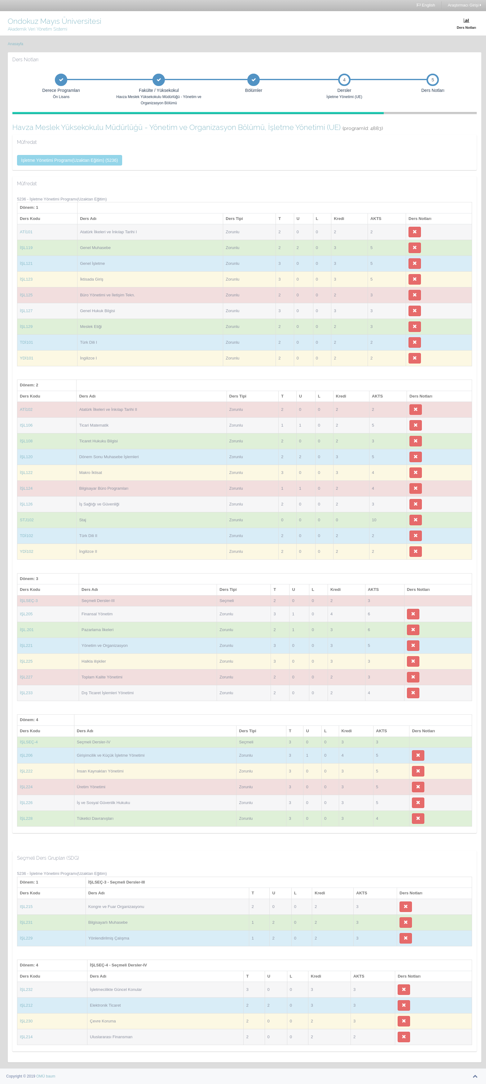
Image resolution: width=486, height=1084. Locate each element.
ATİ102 (26, 409)
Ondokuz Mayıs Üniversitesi (54, 21)
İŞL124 (26, 488)
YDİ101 (26, 358)
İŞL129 (26, 326)
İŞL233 (26, 692)
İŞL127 (26, 310)
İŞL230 (26, 1021)
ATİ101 (26, 232)
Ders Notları (466, 23)
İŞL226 (26, 802)
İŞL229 (26, 938)
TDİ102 (26, 535)
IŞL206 (26, 755)
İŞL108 (26, 441)
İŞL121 (26, 263)
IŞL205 (26, 614)
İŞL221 (26, 645)
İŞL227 (26, 677)
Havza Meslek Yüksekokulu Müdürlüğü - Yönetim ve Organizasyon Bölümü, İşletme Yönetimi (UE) (197, 127)
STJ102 (27, 520)
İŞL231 (26, 922)
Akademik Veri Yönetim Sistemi (37, 29)
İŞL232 (26, 989)
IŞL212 (26, 1005)
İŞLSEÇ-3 (29, 600)
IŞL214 (26, 1037)
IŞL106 (26, 425)
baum (50, 1076)
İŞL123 (26, 279)
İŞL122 (26, 472)
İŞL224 (26, 787)
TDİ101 (26, 342)
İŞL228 (26, 818)
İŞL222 (26, 771)
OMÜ (41, 1076)
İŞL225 (26, 661)
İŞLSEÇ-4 (29, 742)
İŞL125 (26, 295)
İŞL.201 (27, 629)
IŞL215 (26, 906)
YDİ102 (26, 551)
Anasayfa (15, 44)
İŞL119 (26, 247)
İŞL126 (26, 504)
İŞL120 (26, 456)
